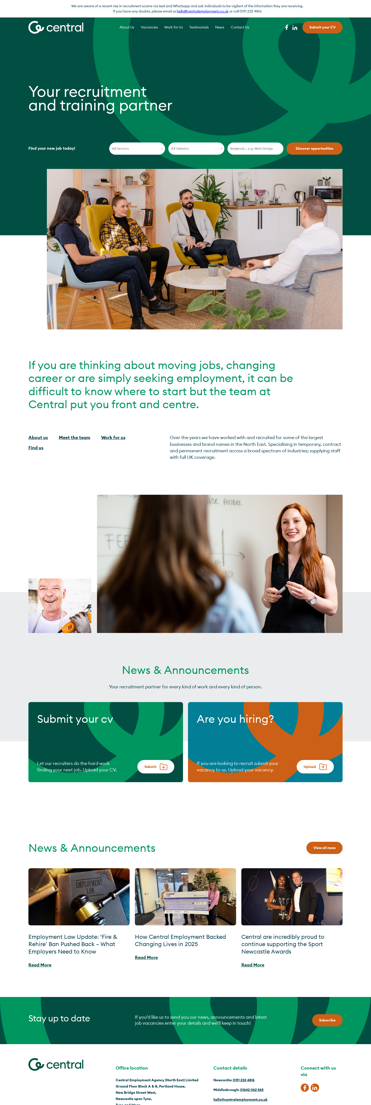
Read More (39, 965)
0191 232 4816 (244, 1080)
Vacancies (149, 27)
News (219, 27)
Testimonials (199, 27)
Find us (35, 448)
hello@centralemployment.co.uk (203, 11)
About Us (126, 27)
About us (38, 437)
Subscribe (327, 1020)
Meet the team (74, 437)
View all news (324, 848)
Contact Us (240, 27)
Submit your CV (322, 27)
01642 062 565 (252, 1090)
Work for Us (173, 27)
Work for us (113, 437)
